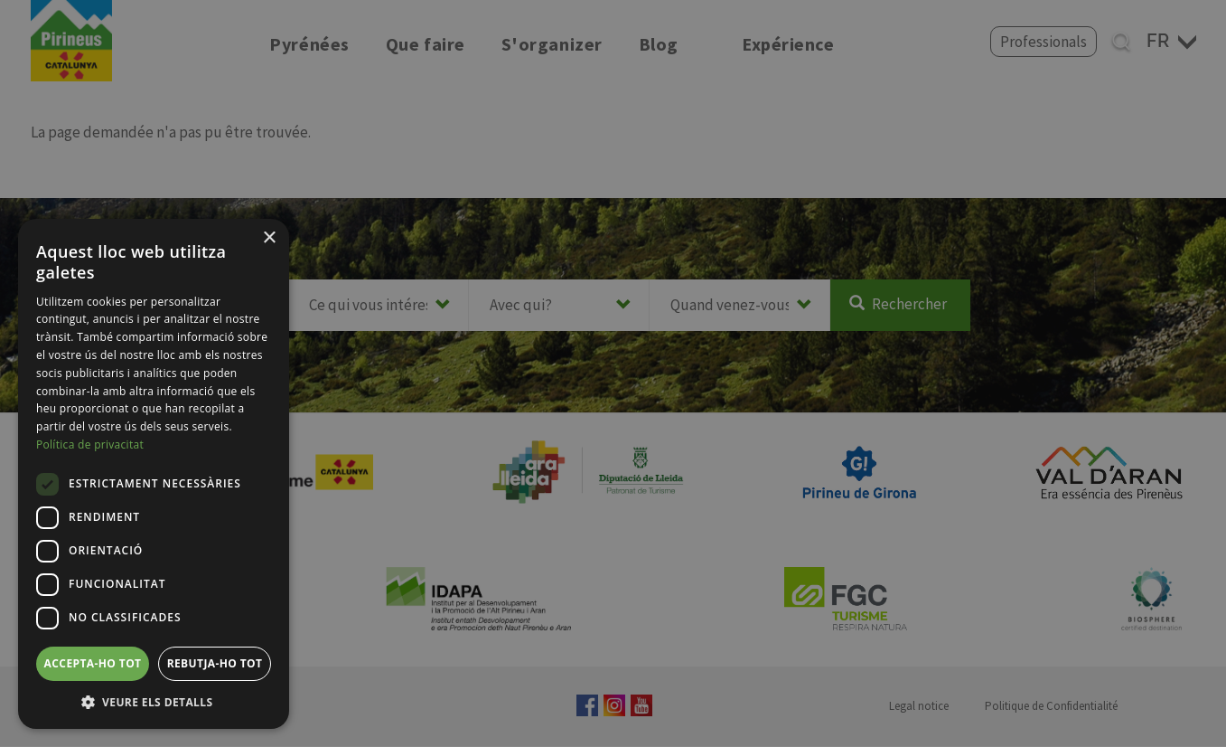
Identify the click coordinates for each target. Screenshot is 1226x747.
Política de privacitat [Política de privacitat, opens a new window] (90, 444)
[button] (153, 702)
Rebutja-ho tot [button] (215, 663)
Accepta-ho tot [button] (93, 663)
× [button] (269, 238)
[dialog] (153, 474)
